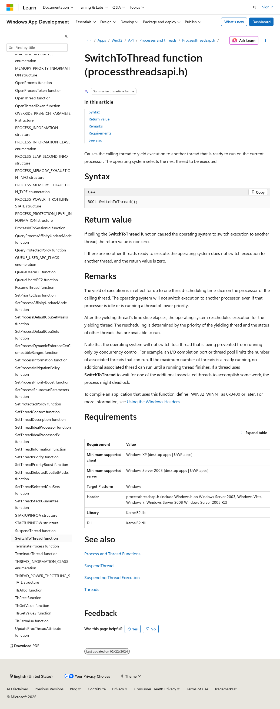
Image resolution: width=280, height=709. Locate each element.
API (131, 40)
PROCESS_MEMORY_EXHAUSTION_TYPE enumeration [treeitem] (43, 188)
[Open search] (254, 7)
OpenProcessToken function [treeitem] (38, 90)
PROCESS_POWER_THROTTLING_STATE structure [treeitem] (42, 203)
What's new (234, 21)
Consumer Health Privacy (155, 688)
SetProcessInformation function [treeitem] (41, 359)
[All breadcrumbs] (89, 40)
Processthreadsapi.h (198, 40)
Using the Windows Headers (153, 401)
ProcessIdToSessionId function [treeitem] (40, 227)
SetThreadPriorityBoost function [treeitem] (41, 464)
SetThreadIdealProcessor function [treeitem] (43, 427)
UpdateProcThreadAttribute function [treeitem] (38, 632)
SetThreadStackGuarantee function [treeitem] (36, 504)
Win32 (117, 40)
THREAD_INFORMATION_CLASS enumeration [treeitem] (41, 565)
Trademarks (224, 688)
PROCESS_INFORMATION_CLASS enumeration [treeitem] (43, 145)
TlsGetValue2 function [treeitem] (33, 613)
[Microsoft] (10, 7)
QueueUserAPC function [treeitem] (35, 271)
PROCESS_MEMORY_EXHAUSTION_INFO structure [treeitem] (43, 174)
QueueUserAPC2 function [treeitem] (36, 279)
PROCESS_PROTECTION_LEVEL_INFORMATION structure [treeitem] (43, 217)
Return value (99, 119)
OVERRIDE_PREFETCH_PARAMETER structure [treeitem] (43, 117)
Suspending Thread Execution (112, 577)
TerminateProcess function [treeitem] (37, 546)
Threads (91, 589)
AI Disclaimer (17, 688)
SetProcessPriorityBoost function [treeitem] (42, 382)
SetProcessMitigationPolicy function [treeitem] (37, 371)
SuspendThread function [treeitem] (35, 530)
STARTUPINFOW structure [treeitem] (36, 522)
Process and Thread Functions (112, 553)
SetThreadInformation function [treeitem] (40, 449)
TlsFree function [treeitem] (28, 597)
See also (95, 140)
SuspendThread (99, 565)
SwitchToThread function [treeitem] (36, 538)
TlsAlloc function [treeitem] (28, 590)
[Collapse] (66, 36)
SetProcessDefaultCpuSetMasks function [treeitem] (41, 320)
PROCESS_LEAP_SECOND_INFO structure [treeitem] (41, 160)
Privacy (118, 688)
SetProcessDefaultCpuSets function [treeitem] (37, 335)
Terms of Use (197, 688)
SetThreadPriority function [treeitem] (37, 456)
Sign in (268, 6)
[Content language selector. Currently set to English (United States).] (31, 676)
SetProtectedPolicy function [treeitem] (38, 403)
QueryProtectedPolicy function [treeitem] (40, 250)
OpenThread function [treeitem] (33, 97)
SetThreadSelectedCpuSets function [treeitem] (37, 490)
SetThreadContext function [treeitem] (37, 411)
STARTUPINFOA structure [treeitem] (36, 515)
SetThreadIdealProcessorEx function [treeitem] (37, 438)
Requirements (100, 133)
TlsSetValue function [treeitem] (32, 620)
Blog (73, 688)
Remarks (96, 126)
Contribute (97, 688)
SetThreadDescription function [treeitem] (40, 419)
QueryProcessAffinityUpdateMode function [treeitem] (43, 239)
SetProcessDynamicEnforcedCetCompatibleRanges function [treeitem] (43, 349)
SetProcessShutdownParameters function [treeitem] (42, 393)
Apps (102, 40)
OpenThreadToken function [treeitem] (37, 105)
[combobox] (37, 47)
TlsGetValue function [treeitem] (32, 605)
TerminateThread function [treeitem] (36, 553)
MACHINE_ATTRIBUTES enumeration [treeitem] (34, 57)
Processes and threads (157, 40)
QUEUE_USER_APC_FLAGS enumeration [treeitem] (37, 261)
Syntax (94, 112)
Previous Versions (49, 688)
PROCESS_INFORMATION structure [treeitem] (36, 131)
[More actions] (265, 40)
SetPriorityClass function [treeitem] (35, 295)
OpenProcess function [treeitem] (33, 82)
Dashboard (261, 21)
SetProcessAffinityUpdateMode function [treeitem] (41, 306)
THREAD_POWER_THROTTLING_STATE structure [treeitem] (42, 579)
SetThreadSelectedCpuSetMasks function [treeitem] (42, 476)
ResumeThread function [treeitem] (34, 287)
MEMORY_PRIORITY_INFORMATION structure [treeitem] (42, 72)
